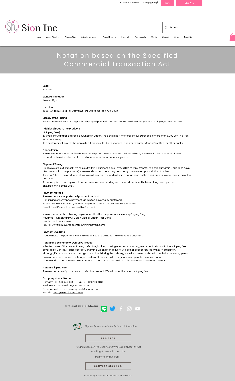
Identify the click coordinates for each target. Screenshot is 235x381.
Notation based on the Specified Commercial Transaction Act (108, 347)
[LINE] (104, 309)
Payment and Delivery (107, 357)
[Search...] (198, 27)
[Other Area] (189, 3)
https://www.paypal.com (90, 225)
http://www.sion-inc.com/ (68, 292)
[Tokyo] (167, 3)
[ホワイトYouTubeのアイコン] (138, 309)
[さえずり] (113, 309)
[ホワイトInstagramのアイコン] (129, 309)
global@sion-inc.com (87, 289)
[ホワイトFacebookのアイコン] (121, 309)
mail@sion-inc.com (61, 289)
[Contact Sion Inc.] (108, 366)
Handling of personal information (108, 351)
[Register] (108, 338)
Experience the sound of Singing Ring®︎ (139, 2)
